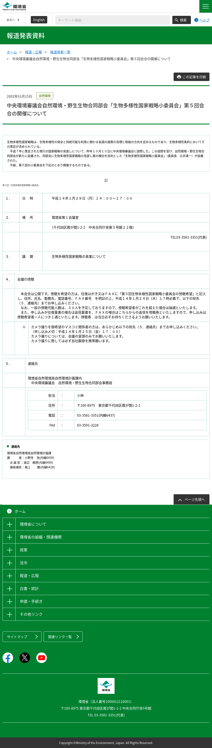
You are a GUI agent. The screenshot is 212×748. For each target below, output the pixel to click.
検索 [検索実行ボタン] (183, 19)
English (39, 19)
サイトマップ (17, 636)
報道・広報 (33, 51)
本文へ (11, 20)
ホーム (12, 51)
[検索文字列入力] (112, 20)
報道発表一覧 (60, 51)
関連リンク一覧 (60, 636)
